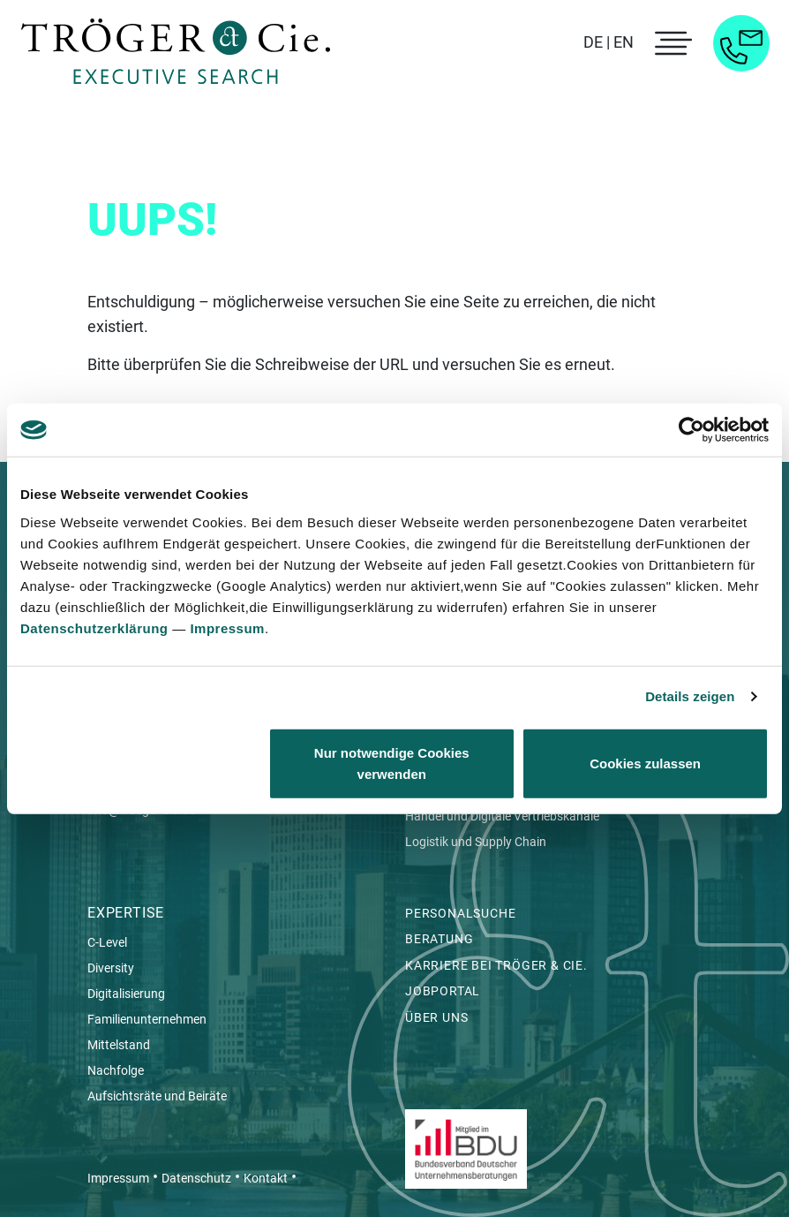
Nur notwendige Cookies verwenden (392, 763)
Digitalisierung (126, 993)
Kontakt (266, 1178)
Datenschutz (196, 1178)
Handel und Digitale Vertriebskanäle (503, 816)
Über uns (436, 1017)
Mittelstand (118, 1045)
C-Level (107, 942)
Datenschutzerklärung (94, 627)
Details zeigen (689, 696)
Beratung (439, 939)
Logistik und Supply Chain (477, 842)
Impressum (227, 627)
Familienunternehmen (147, 1019)
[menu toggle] (670, 43)
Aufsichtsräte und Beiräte (157, 1096)
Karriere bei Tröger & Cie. (496, 965)
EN (623, 42)
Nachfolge (115, 1070)
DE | (596, 42)
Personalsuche (460, 913)
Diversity (110, 968)
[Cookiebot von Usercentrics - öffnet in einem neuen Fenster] (691, 430)
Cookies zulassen (645, 762)
